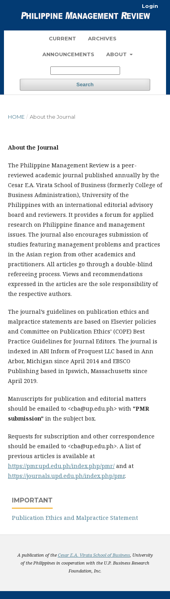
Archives (102, 38)
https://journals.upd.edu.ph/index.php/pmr (66, 476)
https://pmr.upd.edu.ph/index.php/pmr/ (61, 466)
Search (85, 84)
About (117, 54)
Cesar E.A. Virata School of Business (94, 555)
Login (150, 6)
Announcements (68, 54)
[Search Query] (85, 70)
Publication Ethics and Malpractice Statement (75, 517)
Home (16, 117)
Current (62, 38)
